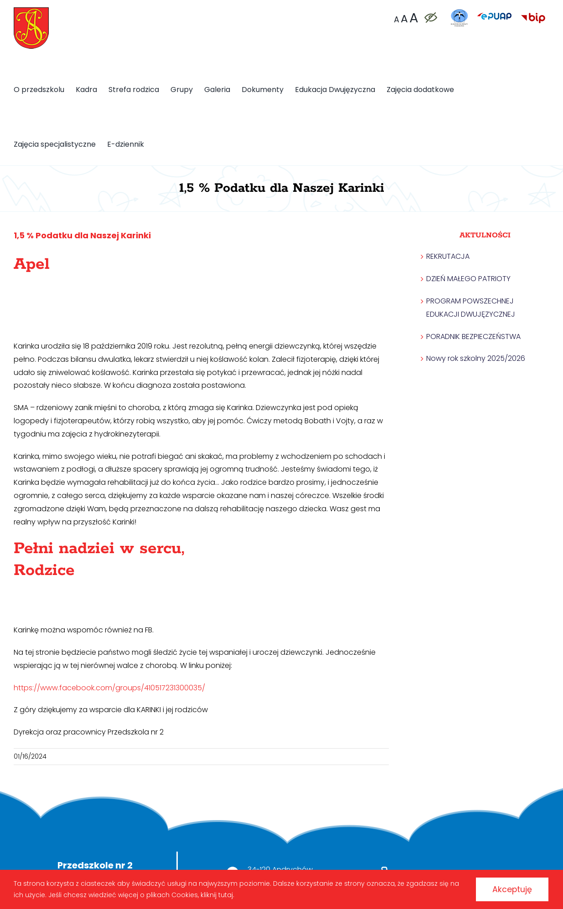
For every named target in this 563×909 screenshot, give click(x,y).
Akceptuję (510, 888)
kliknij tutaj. (228, 894)
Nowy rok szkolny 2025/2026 (475, 358)
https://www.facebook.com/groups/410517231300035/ (110, 688)
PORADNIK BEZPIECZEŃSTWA (473, 336)
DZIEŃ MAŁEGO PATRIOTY (468, 278)
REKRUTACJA (448, 256)
